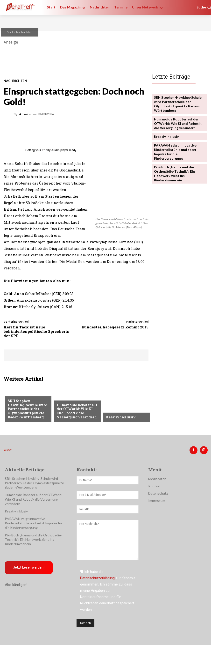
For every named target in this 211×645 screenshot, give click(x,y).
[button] (204, 7)
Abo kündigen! (16, 584)
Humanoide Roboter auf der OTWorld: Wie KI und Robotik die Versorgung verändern (76, 411)
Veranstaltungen (71, 398)
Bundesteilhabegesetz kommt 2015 (115, 327)
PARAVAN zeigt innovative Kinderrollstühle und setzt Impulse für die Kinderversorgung (174, 149)
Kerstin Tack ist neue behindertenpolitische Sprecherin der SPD (37, 331)
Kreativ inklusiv (120, 417)
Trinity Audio (51, 150)
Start (10, 32)
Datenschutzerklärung (97, 578)
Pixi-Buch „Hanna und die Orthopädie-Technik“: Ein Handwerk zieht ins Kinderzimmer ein (173, 170)
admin (25, 114)
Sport (13, 394)
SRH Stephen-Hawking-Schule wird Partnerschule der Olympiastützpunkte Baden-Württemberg (28, 409)
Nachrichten (24, 32)
